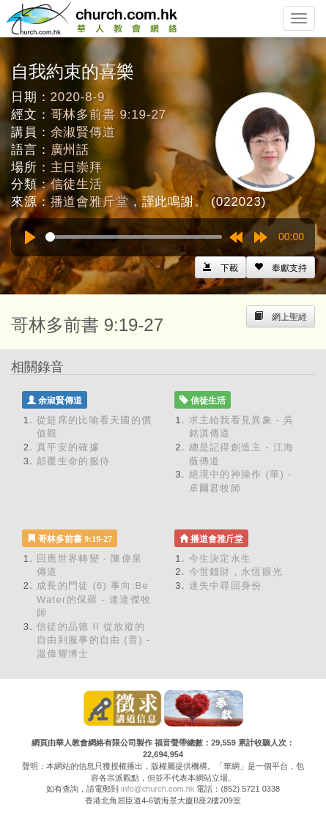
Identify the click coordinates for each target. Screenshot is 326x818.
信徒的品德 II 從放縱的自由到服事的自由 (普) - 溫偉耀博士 (93, 640)
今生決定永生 (220, 558)
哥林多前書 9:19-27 (108, 115)
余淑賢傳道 (83, 132)
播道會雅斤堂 (90, 202)
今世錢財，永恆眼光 (236, 571)
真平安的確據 (68, 447)
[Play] (30, 237)
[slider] (133, 237)
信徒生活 (77, 184)
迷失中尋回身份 (225, 585)
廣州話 (70, 150)
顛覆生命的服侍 (73, 461)
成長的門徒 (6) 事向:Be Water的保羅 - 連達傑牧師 (94, 599)
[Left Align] (280, 267)
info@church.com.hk (157, 788)
